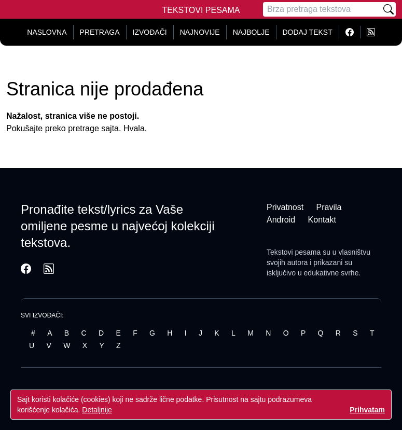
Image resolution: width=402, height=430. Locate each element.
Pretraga (100, 32)
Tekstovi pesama (294, 252)
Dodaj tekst (307, 32)
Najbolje (251, 32)
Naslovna (46, 32)
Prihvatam (367, 410)
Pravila (329, 207)
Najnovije (200, 32)
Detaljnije (97, 410)
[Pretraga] (322, 9)
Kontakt (322, 219)
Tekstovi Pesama (201, 10)
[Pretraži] (388, 9)
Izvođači (150, 32)
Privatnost (285, 207)
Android (281, 219)
